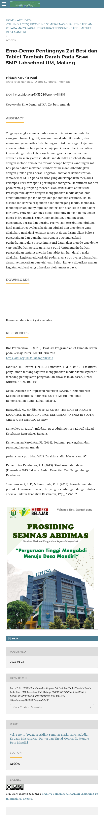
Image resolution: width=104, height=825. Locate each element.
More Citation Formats (27, 707)
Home (10, 20)
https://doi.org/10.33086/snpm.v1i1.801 (39, 94)
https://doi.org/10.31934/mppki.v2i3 (29, 358)
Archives (24, 20)
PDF (14, 638)
